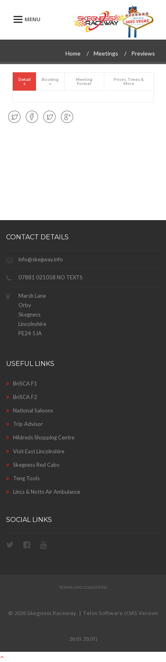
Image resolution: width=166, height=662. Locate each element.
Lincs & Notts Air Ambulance (43, 491)
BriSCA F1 (21, 383)
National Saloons (29, 410)
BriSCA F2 (21, 397)
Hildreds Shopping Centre (40, 437)
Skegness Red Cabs (32, 464)
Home (73, 53)
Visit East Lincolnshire (35, 451)
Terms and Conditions (83, 587)
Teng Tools (23, 478)
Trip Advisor (24, 424)
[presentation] (24, 81)
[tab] (24, 81)
